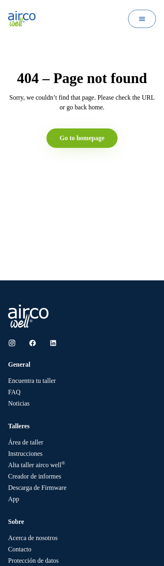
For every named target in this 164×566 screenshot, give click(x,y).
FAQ (14, 392)
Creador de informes (34, 476)
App (13, 499)
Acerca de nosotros (33, 537)
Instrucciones (25, 453)
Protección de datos (33, 560)
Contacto (20, 549)
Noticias (18, 403)
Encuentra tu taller (32, 380)
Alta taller (36, 464)
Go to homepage (81, 138)
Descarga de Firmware (37, 487)
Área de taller (25, 442)
